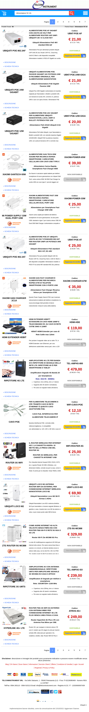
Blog (7, 664)
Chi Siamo (13, 664)
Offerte (53, 664)
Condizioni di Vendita (64, 664)
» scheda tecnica (11, 66)
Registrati (38, 668)
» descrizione (9, 62)
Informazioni (33, 664)
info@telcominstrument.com (46, 685)
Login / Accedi (78, 664)
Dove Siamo (23, 664)
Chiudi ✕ (83, 705)
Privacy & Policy (48, 668)
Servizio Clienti (44, 664)
